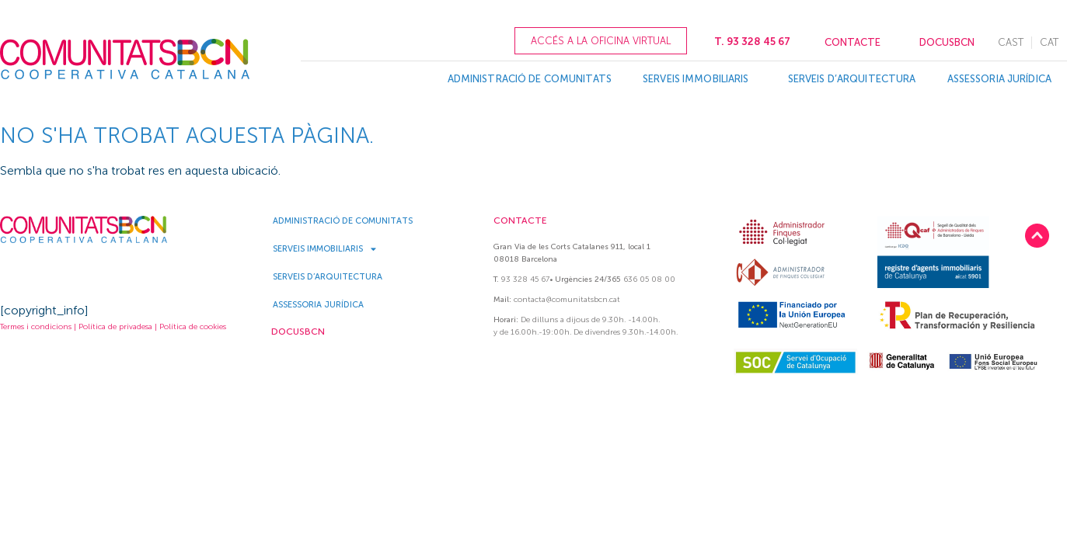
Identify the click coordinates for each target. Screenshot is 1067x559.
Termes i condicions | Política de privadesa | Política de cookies (113, 327)
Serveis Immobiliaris (700, 79)
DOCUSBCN (947, 42)
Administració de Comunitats (530, 79)
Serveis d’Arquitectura (852, 79)
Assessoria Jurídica (999, 79)
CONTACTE (852, 42)
